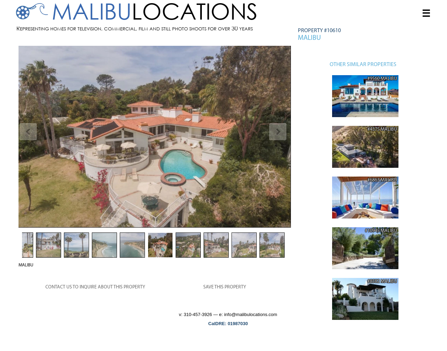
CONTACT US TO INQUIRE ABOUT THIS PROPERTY (95, 287)
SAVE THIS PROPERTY (224, 287)
